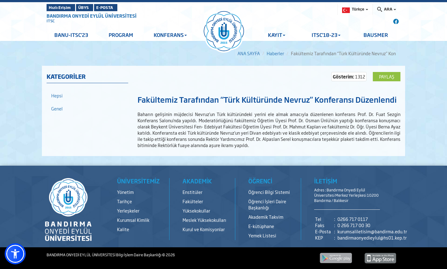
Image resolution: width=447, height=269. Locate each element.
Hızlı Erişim (62, 7)
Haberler (275, 53)
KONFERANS (170, 34)
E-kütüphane (261, 226)
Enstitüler (192, 192)
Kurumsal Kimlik (133, 220)
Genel (57, 108)
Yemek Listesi (262, 235)
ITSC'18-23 (326, 34)
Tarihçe (124, 201)
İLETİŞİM (325, 181)
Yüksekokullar (196, 210)
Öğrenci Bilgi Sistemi (269, 192)
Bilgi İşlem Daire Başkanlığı (139, 255)
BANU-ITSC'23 (71, 34)
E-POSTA (121, 7)
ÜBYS (92, 7)
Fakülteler (193, 201)
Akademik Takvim (265, 216)
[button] (15, 254)
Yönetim (125, 192)
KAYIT (276, 34)
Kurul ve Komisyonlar (204, 229)
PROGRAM (121, 34)
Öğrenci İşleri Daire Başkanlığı (267, 204)
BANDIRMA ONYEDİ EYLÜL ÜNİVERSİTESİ (92, 15)
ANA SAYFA (248, 53)
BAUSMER (375, 34)
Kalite (123, 229)
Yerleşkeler (128, 210)
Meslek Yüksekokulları (204, 220)
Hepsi (57, 95)
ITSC (51, 21)
